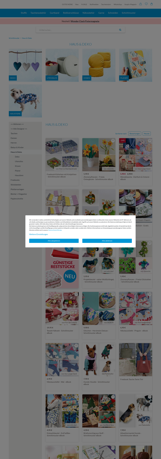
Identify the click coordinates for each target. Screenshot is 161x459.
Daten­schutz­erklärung (55, 230)
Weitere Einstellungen (38, 234)
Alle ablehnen (107, 241)
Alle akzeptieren (54, 241)
